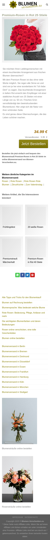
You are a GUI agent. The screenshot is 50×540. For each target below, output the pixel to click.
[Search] (47, 4)
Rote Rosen (16, 181)
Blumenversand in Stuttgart (15, 392)
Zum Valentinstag (34, 184)
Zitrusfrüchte (18, 184)
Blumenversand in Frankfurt (15, 372)
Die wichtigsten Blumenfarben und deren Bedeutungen (21, 323)
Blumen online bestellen (13, 338)
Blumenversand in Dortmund (15, 356)
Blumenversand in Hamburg (15, 377)
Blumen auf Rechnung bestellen (17, 302)
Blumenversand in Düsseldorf (16, 361)
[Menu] (3, 4)
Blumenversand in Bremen (14, 351)
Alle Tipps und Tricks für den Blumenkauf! (21, 297)
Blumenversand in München (15, 387)
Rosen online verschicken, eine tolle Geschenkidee (19, 331)
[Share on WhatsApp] (17, 275)
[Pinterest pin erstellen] (32, 275)
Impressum (17, 517)
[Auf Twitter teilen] (27, 275)
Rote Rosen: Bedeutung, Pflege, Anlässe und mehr (23, 314)
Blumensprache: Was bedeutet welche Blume (23, 307)
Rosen (5, 181)
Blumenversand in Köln (13, 382)
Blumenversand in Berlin (13, 346)
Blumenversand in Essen (14, 367)
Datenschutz (31, 517)
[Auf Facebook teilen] (22, 275)
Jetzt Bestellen (33, 144)
